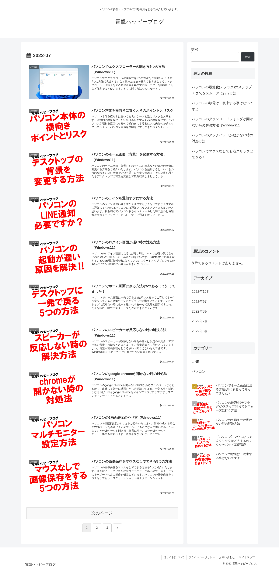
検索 (194, 49)
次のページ (102, 513)
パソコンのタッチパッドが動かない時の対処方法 (222, 138)
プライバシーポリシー (202, 557)
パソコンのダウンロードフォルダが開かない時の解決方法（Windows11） (222, 122)
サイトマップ (247, 557)
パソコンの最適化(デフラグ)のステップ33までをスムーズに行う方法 (222, 90)
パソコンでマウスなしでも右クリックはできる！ (222, 154)
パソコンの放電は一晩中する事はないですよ (222, 106)
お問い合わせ (227, 557)
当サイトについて (174, 557)
